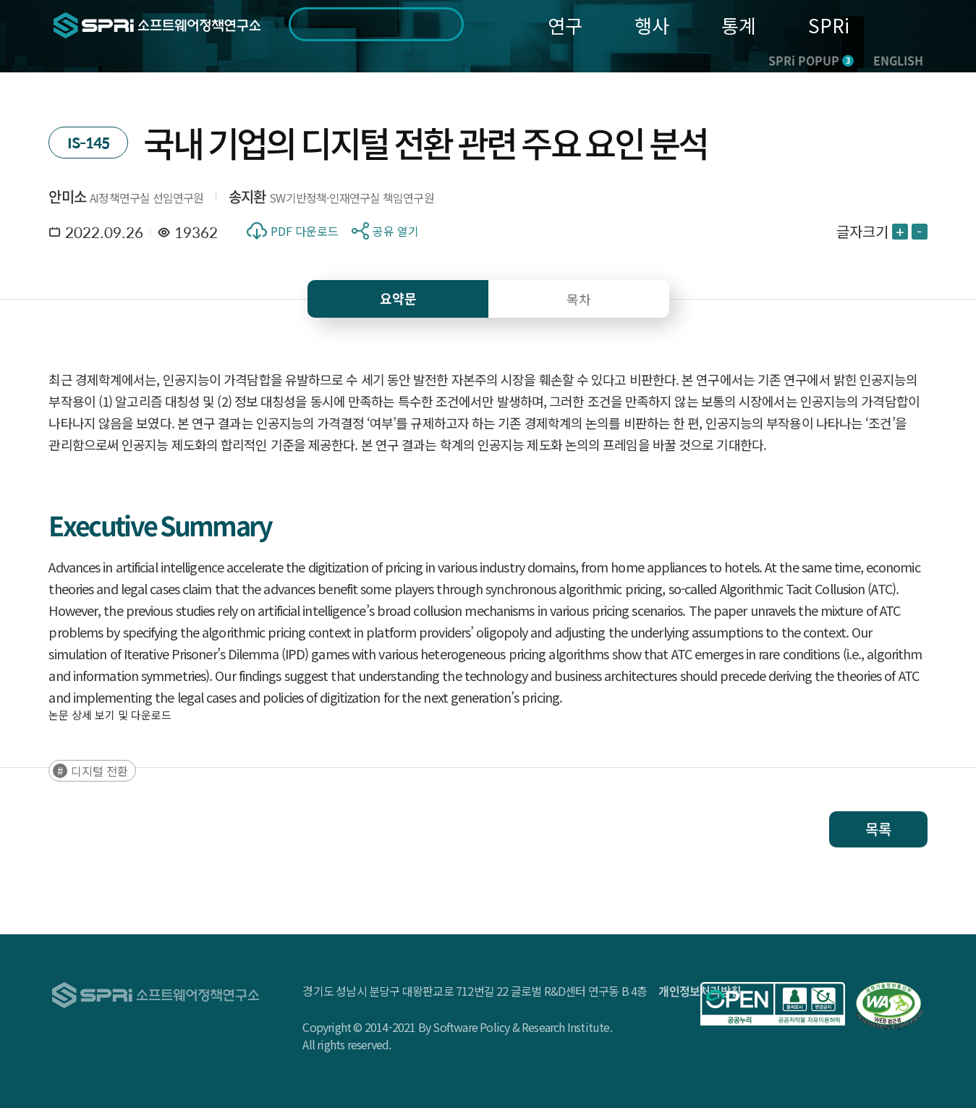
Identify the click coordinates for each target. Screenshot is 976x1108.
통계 (738, 25)
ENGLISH (898, 60)
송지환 (247, 196)
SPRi (828, 25)
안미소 (67, 196)
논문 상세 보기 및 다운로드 (109, 714)
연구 (565, 25)
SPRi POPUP (811, 60)
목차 (578, 298)
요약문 (398, 298)
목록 (878, 829)
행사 (652, 25)
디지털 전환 (99, 770)
